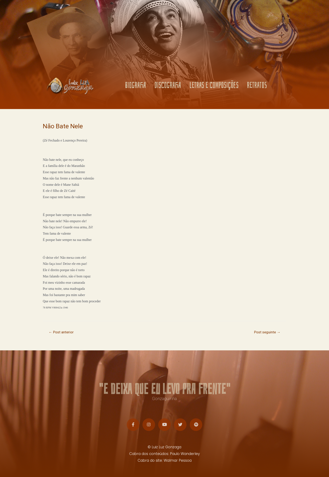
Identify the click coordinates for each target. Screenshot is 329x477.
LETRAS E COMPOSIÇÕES (214, 87)
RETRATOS (257, 87)
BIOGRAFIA (135, 87)
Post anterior (61, 332)
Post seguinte (267, 332)
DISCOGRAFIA (167, 87)
